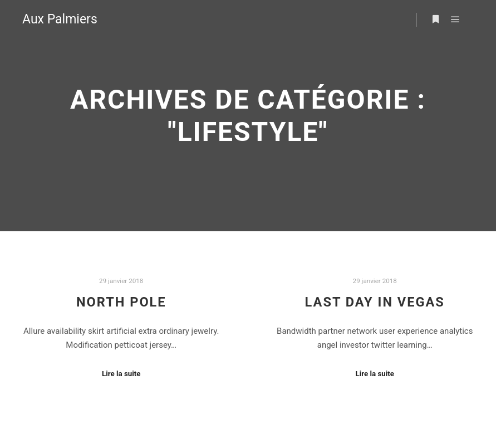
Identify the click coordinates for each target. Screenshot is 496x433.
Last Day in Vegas (375, 302)
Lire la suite (121, 373)
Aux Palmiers (59, 19)
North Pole (121, 302)
